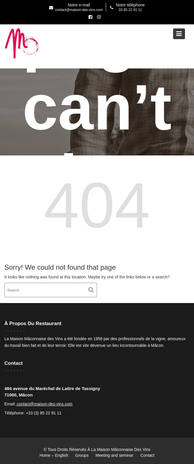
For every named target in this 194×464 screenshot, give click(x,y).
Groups (82, 455)
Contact (147, 455)
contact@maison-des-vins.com (44, 404)
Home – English (53, 455)
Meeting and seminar (115, 455)
